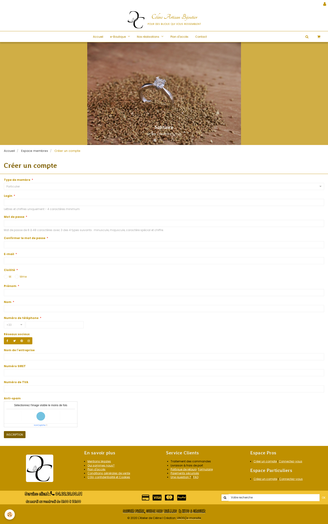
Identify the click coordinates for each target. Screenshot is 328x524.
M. (8, 277)
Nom (7, 302)
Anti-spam (12, 398)
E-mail (9, 254)
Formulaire (205, 469)
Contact (201, 37)
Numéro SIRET (15, 366)
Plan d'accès (179, 37)
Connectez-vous (290, 461)
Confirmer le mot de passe (24, 238)
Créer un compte (265, 461)
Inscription (14, 435)
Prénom (10, 286)
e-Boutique (118, 37)
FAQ (195, 477)
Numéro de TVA (16, 382)
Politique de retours (184, 469)
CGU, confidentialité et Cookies (108, 477)
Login (8, 196)
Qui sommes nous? (101, 465)
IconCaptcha (40, 425)
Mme (21, 277)
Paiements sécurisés (185, 473)
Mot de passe (14, 217)
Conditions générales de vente (108, 473)
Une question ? (181, 477)
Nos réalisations (148, 37)
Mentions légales (99, 461)
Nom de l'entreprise (19, 350)
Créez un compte (265, 479)
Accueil (98, 37)
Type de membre (17, 180)
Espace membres (34, 151)
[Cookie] (10, 514)
